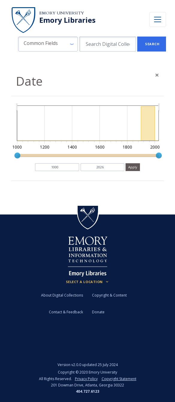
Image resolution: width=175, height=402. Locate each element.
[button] (48, 44)
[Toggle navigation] (157, 19)
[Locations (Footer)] (87, 282)
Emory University (61, 13)
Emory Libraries (67, 20)
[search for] (107, 44)
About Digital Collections (62, 295)
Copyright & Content (109, 295)
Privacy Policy (86, 378)
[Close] (157, 75)
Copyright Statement (119, 378)
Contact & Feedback (66, 312)
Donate (98, 312)
